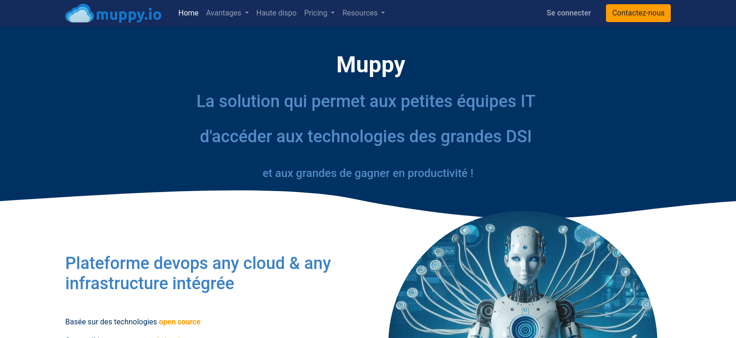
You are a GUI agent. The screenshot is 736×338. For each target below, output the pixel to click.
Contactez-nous (638, 12)
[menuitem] (188, 13)
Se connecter (569, 12)
